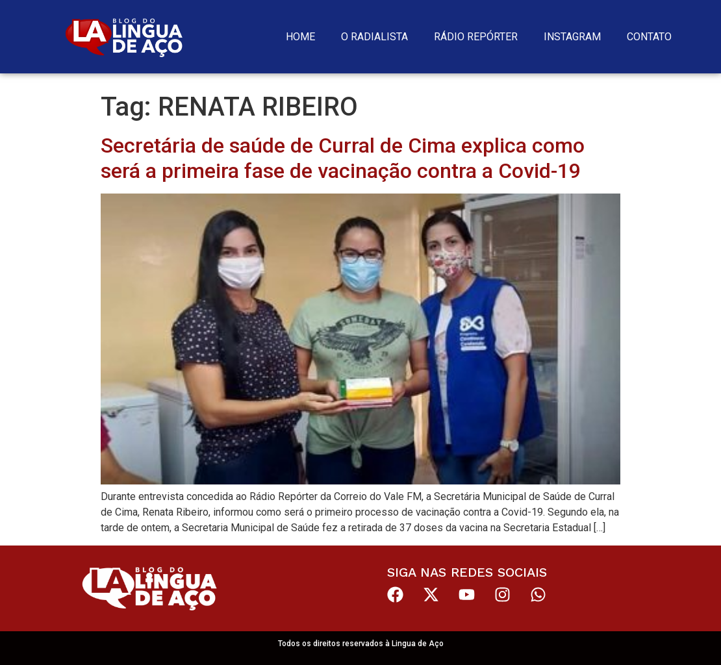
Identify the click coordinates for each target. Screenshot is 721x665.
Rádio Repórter (476, 37)
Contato (649, 37)
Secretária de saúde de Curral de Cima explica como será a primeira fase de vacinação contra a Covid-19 (343, 157)
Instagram (572, 37)
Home (300, 37)
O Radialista (374, 37)
